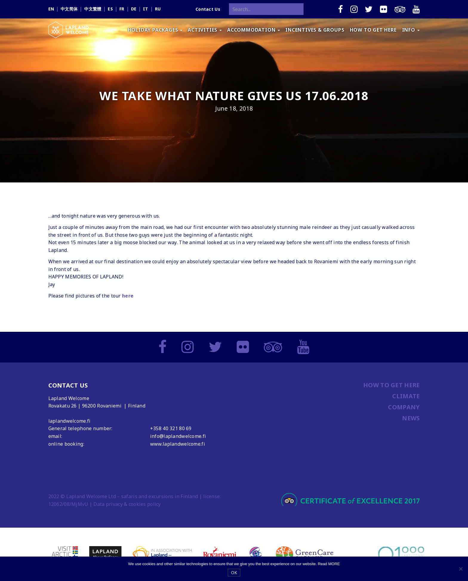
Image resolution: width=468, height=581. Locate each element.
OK (234, 572)
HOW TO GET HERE (373, 30)
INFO (411, 30)
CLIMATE (406, 396)
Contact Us (207, 9)
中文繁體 (92, 9)
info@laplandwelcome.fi (178, 436)
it (145, 9)
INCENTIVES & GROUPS (314, 30)
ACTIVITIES (205, 30)
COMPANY (404, 407)
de (134, 9)
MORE (334, 564)
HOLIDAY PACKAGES (155, 30)
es (110, 9)
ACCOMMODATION (253, 30)
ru (158, 9)
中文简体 (69, 9)
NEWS (411, 418)
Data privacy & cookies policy (127, 504)
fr (121, 9)
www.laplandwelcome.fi (177, 444)
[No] (461, 569)
